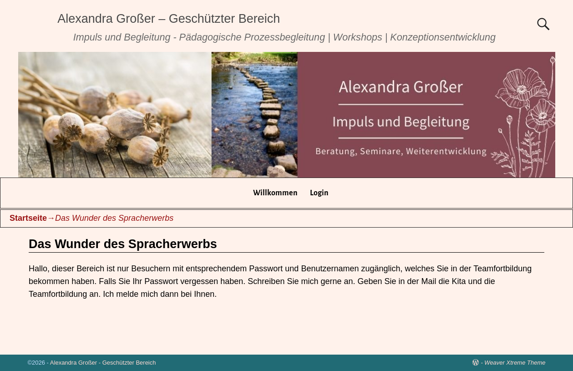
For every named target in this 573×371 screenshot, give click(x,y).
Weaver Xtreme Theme (514, 362)
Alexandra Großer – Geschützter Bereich (168, 18)
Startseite (28, 218)
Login (319, 193)
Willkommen (275, 193)
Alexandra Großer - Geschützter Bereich (103, 362)
